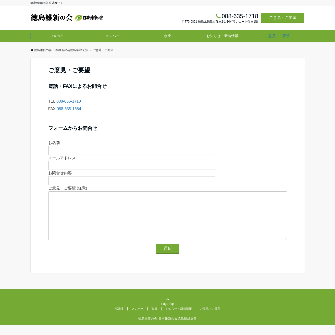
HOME (57, 36)
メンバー (112, 36)
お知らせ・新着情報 (222, 36)
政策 (167, 36)
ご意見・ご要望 (283, 17)
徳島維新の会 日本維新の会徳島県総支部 (59, 50)
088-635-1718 (68, 101)
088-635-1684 (69, 109)
